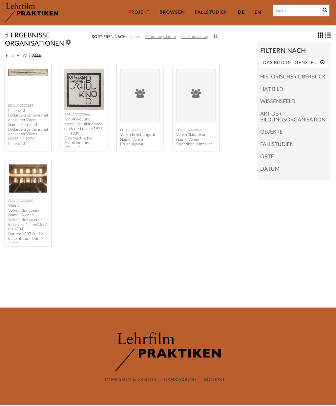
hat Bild (271, 89)
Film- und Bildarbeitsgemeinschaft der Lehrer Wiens (29, 115)
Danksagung (180, 379)
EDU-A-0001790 (133, 130)
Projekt (139, 12)
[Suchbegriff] (296, 10)
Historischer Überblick (293, 76)
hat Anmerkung (194, 37)
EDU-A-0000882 (21, 201)
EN (258, 12)
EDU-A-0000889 (21, 105)
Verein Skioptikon (191, 135)
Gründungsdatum (160, 37)
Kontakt (214, 379)
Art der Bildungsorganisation (293, 116)
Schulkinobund (77, 119)
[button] (216, 36)
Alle (36, 55)
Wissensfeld (277, 101)
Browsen (172, 12)
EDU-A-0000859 (189, 130)
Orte (267, 156)
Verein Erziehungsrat (137, 135)
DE (241, 12)
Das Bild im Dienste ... (294, 62)
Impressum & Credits (130, 379)
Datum (270, 169)
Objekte (271, 132)
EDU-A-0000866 (77, 114)
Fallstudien (211, 12)
